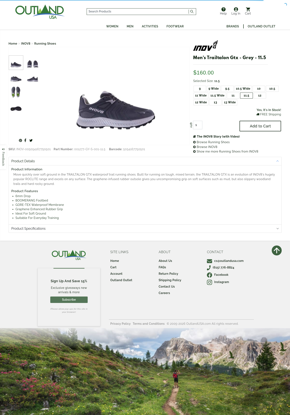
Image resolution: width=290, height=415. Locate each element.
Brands (232, 26)
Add (260, 126)
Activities (150, 26)
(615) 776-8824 (220, 267)
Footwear (175, 26)
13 (215, 102)
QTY (190, 125)
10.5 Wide (243, 88)
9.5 (227, 88)
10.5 (272, 88)
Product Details (23, 161)
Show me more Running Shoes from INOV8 (225, 151)
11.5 (246, 95)
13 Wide (230, 102)
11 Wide (201, 95)
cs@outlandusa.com (225, 260)
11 (233, 95)
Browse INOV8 (205, 147)
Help (223, 11)
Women (112, 26)
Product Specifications (28, 229)
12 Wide (201, 102)
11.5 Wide (217, 95)
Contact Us (167, 286)
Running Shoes (45, 43)
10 (259, 88)
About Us (165, 260)
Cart (248, 11)
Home (13, 43)
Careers (164, 293)
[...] (138, 11)
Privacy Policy (120, 323)
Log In (235, 11)
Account (116, 273)
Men (130, 26)
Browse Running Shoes (211, 142)
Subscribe (69, 299)
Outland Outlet (261, 26)
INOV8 (26, 43)
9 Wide (213, 88)
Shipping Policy (170, 280)
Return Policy (168, 273)
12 (260, 95)
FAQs (162, 267)
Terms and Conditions (149, 323)
